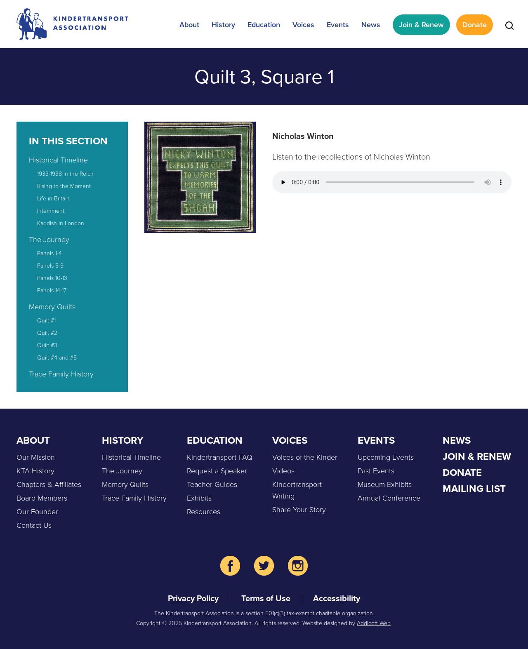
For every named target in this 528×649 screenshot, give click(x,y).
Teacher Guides (212, 484)
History (223, 24)
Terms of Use (265, 598)
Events (338, 24)
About (189, 24)
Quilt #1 (46, 320)
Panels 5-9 (50, 265)
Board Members (41, 498)
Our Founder (37, 511)
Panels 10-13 (52, 278)
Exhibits (199, 498)
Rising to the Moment (64, 186)
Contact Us (34, 525)
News (370, 24)
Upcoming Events (386, 457)
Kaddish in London (60, 223)
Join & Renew (421, 24)
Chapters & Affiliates (48, 484)
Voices (303, 24)
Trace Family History (61, 374)
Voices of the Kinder (304, 457)
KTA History (35, 471)
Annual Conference (389, 498)
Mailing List (474, 488)
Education (264, 24)
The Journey (49, 239)
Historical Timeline (58, 160)
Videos (283, 471)
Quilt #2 (47, 333)
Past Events (376, 471)
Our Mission (35, 457)
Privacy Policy (193, 598)
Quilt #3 (47, 345)
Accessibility (336, 598)
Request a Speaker (217, 471)
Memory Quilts (52, 306)
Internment (50, 211)
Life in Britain (53, 198)
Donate (474, 24)
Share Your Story (299, 509)
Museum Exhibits (385, 484)
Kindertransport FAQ (219, 457)
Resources (203, 511)
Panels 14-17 (51, 290)
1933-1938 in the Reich (65, 173)
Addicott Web (374, 623)
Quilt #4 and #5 (57, 357)
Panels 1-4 (49, 253)
